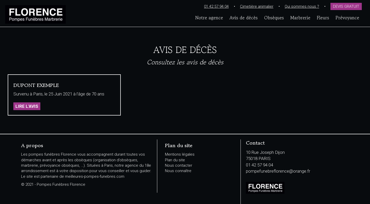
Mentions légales (180, 154)
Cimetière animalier (256, 6)
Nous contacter (178, 165)
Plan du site (175, 160)
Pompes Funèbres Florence (66, 14)
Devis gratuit (346, 6)
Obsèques (274, 17)
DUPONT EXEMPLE (36, 85)
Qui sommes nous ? (302, 6)
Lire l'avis (26, 106)
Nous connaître (178, 170)
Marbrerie (300, 17)
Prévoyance (347, 17)
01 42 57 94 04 (216, 6)
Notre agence (209, 17)
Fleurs (323, 17)
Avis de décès (243, 17)
